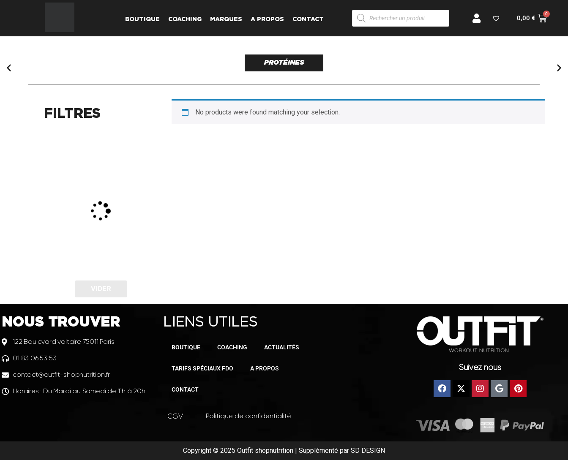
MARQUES (226, 19)
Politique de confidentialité (248, 416)
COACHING (185, 19)
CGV (175, 416)
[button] (9, 67)
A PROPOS (267, 19)
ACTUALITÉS (281, 347)
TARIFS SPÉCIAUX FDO (202, 368)
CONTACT (308, 19)
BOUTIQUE (142, 19)
